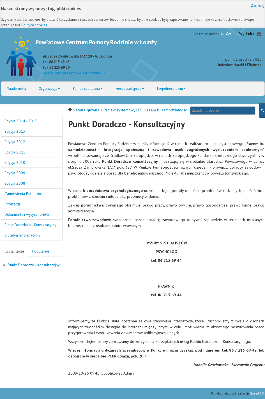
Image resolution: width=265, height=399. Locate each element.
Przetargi (12, 204)
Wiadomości (16, 88)
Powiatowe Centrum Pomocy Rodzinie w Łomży (96, 42)
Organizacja (49, 88)
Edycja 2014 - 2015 (20, 120)
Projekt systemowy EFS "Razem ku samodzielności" (146, 110)
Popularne (40, 251)
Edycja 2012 (14, 141)
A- (222, 34)
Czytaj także (14, 251)
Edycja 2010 (14, 162)
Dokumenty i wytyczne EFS (26, 214)
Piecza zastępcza (130, 88)
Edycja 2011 (14, 152)
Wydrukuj (247, 33)
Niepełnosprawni (171, 88)
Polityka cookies (34, 25)
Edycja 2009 (14, 172)
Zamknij (257, 5)
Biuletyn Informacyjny (22, 235)
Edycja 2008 (14, 183)
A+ (228, 34)
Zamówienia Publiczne (23, 193)
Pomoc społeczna (88, 88)
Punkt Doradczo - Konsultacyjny (30, 224)
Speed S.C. (257, 393)
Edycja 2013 (14, 131)
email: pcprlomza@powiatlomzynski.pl (75, 73)
